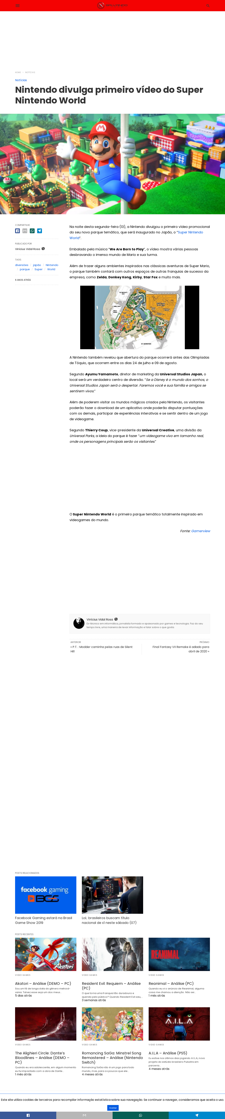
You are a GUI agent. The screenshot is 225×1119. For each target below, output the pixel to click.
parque (25, 269)
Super (38, 269)
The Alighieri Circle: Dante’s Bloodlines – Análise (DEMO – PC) (42, 1058)
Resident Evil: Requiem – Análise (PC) (111, 986)
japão (37, 265)
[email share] (24, 230)
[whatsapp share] (32, 230)
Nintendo (52, 265)
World (51, 269)
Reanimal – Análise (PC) (171, 983)
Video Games (23, 975)
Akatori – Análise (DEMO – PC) (43, 983)
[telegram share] (39, 230)
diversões (21, 265)
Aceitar (113, 1107)
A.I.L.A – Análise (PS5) (168, 1053)
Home (18, 72)
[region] (112, 39)
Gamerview (200, 531)
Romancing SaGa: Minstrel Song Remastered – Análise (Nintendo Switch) (112, 1058)
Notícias (30, 72)
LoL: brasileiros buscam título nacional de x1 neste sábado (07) (109, 920)
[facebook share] (17, 230)
